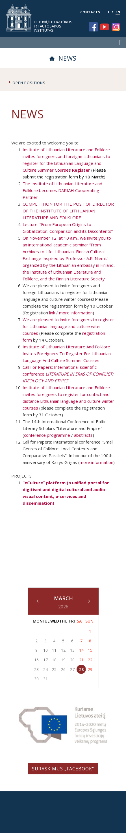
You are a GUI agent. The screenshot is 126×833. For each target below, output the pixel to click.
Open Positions (28, 82)
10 (45, 650)
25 (54, 669)
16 (36, 659)
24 (45, 669)
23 (36, 669)
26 (63, 669)
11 (54, 650)
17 (45, 659)
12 (63, 650)
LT (107, 12)
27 (72, 669)
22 (90, 659)
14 (81, 650)
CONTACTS (90, 12)
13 (72, 650)
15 (90, 650)
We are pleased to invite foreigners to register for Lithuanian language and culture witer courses (68, 326)
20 (72, 659)
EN (118, 12)
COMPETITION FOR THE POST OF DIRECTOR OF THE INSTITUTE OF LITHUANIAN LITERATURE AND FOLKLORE (68, 210)
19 (63, 659)
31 (45, 678)
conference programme (47, 435)
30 (36, 678)
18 (54, 659)
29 (90, 669)
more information (76, 313)
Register (81, 170)
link (52, 313)
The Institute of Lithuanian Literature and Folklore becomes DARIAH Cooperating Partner (62, 190)
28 (81, 669)
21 (81, 659)
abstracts (83, 435)
